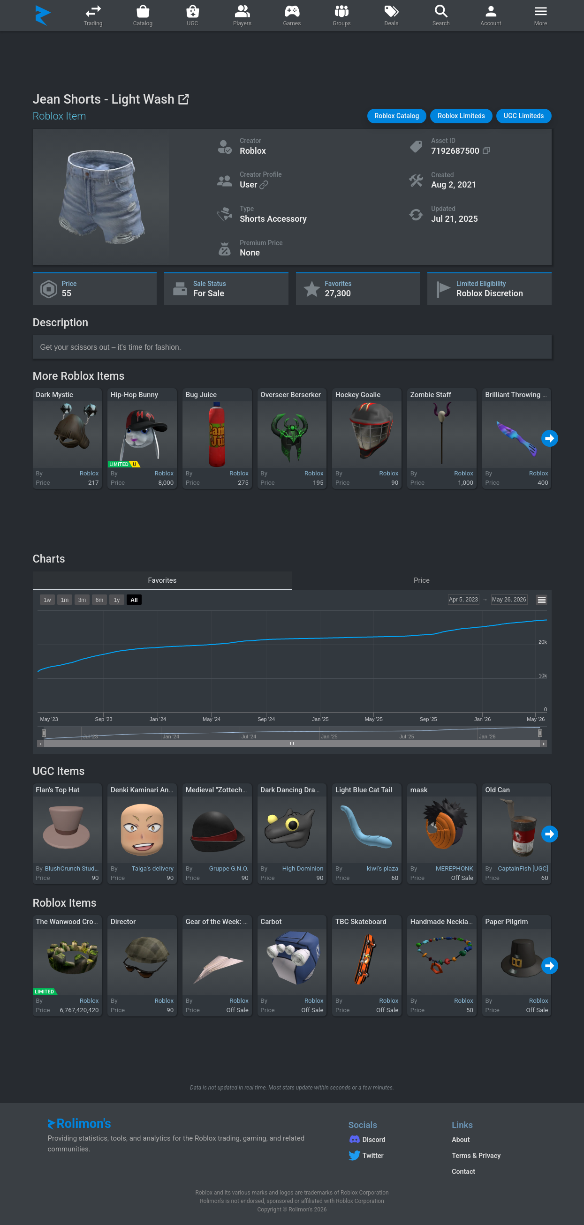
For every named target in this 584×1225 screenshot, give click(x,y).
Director (123, 921)
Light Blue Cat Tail (363, 790)
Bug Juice (201, 395)
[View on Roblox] (183, 99)
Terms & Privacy (476, 1155)
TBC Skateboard (361, 921)
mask (419, 790)
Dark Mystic (54, 395)
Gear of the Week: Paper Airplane (237, 921)
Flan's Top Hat (57, 790)
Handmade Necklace (443, 921)
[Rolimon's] (43, 15)
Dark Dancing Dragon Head (302, 790)
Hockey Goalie (357, 395)
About (461, 1139)
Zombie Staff (430, 395)
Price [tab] (422, 580)
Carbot (270, 921)
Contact (463, 1171)
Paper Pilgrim (506, 921)
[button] (397, 116)
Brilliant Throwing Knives (524, 395)
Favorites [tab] (162, 580)
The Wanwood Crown (69, 921)
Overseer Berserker (290, 395)
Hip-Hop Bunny (134, 395)
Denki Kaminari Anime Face (154, 790)
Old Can (497, 790)
